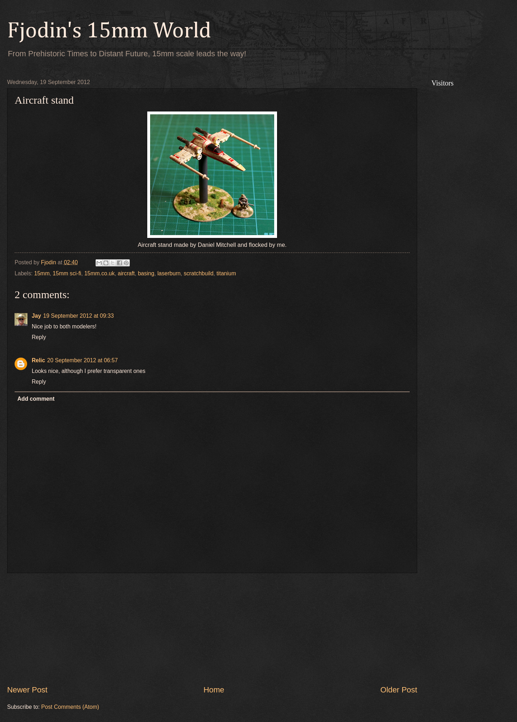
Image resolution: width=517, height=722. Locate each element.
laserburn (168, 273)
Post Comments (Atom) (70, 707)
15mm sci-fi (67, 273)
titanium (226, 273)
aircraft (126, 273)
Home (214, 689)
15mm (42, 273)
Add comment (36, 399)
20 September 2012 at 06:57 (82, 360)
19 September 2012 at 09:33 (78, 316)
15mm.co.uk (99, 273)
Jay (36, 316)
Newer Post (27, 689)
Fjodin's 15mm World (109, 31)
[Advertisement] (212, 629)
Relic (38, 360)
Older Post (398, 689)
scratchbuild (198, 273)
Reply (39, 337)
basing (146, 273)
